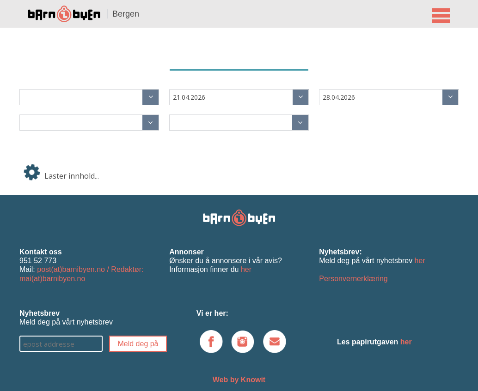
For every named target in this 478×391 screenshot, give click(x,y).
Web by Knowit (239, 380)
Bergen (125, 13)
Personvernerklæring (353, 279)
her (246, 269)
